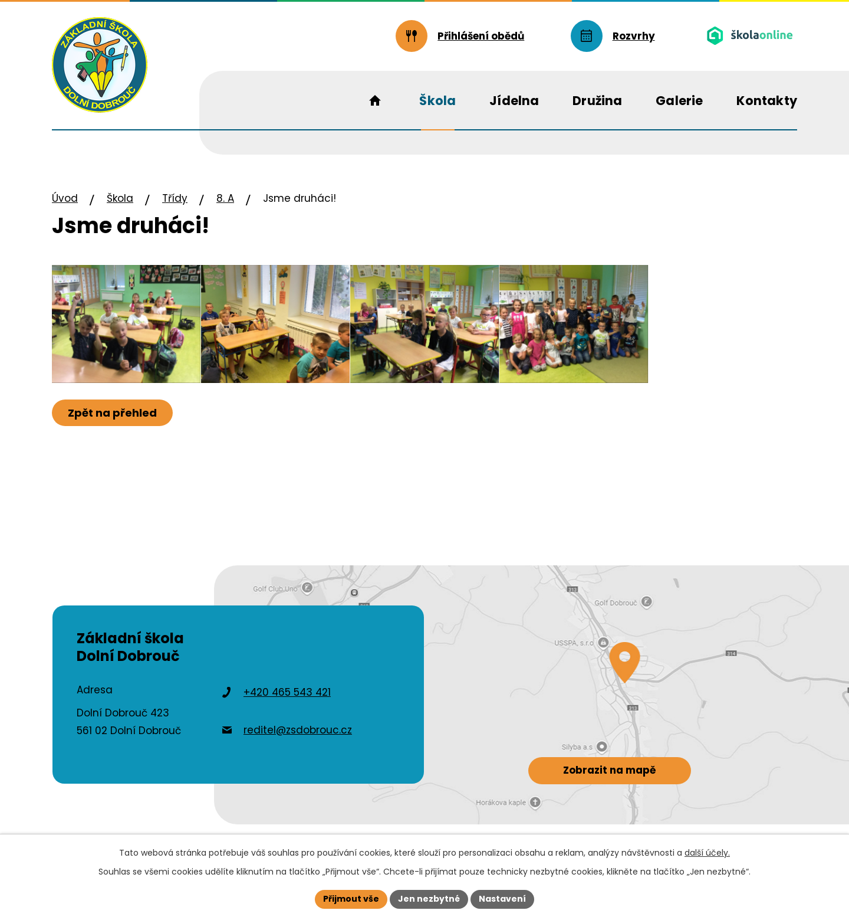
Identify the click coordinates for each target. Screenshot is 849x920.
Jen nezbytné (429, 899)
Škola (120, 198)
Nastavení (502, 899)
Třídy (174, 198)
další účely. (707, 853)
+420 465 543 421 (287, 692)
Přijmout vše (351, 899)
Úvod (65, 198)
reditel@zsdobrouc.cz (297, 730)
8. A (225, 198)
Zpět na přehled (112, 412)
